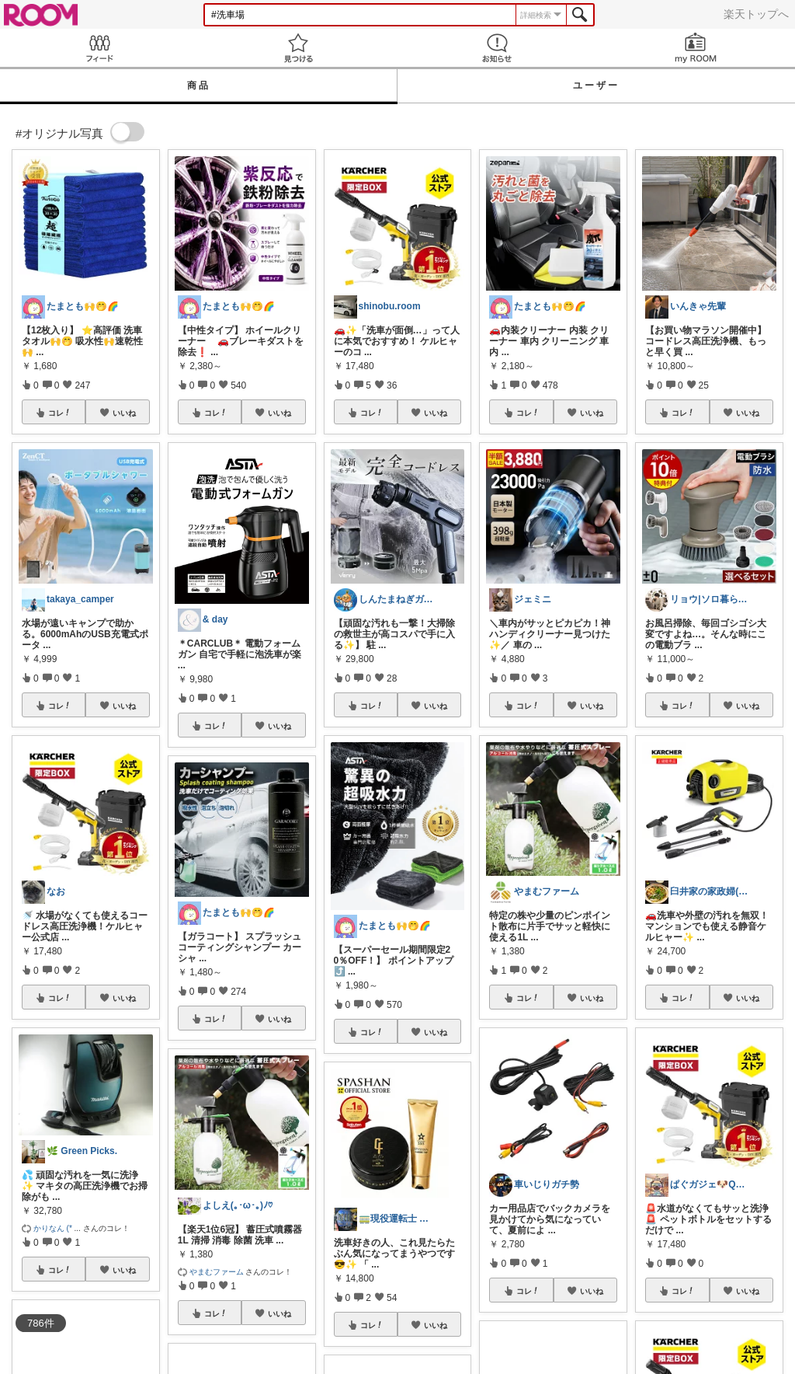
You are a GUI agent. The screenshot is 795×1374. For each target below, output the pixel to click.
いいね (124, 413)
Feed (99, 48)
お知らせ (497, 48)
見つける (298, 48)
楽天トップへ (756, 14)
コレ (59, 413)
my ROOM (695, 48)
